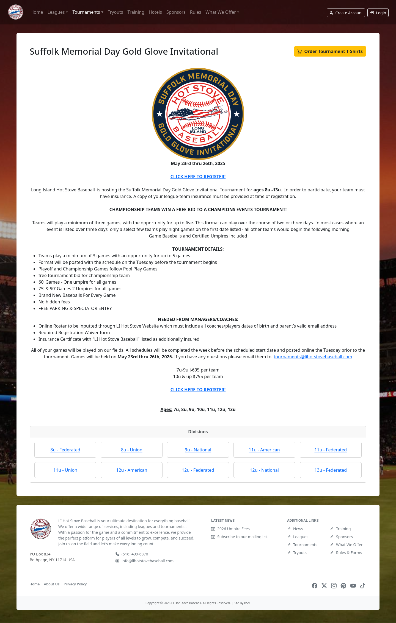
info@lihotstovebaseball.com (145, 560)
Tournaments (302, 544)
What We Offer (346, 544)
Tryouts (115, 12)
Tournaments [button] (86, 12)
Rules (195, 12)
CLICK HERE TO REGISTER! (198, 177)
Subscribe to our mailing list (239, 536)
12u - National (264, 470)
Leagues (297, 536)
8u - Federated (65, 450)
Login (378, 12)
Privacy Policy (75, 584)
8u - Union (131, 450)
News (295, 528)
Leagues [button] (56, 12)
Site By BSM (242, 603)
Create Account (346, 12)
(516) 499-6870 (132, 554)
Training (136, 12)
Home (37, 12)
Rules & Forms (346, 552)
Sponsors (176, 12)
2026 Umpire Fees (230, 528)
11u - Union (65, 470)
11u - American (264, 450)
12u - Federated (198, 470)
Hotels (155, 12)
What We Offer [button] (220, 12)
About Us (51, 584)
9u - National (198, 450)
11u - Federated (330, 450)
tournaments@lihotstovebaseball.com (313, 357)
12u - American (131, 470)
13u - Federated (330, 470)
